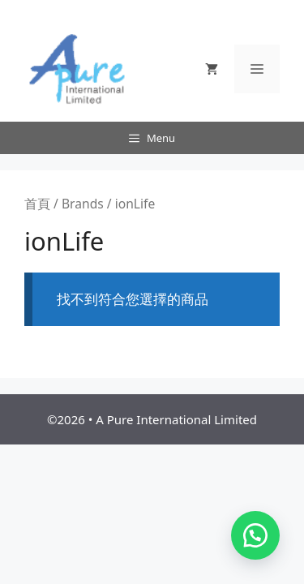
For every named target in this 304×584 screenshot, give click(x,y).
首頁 (37, 204)
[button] (255, 535)
